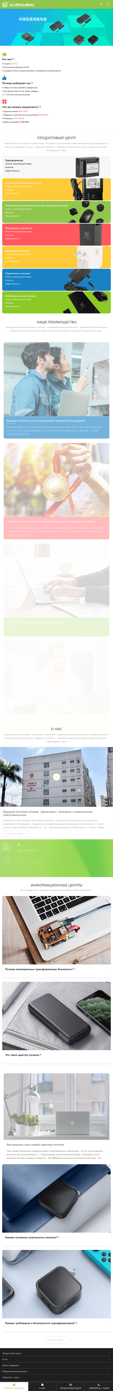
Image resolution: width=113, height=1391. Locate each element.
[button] (54, 43)
